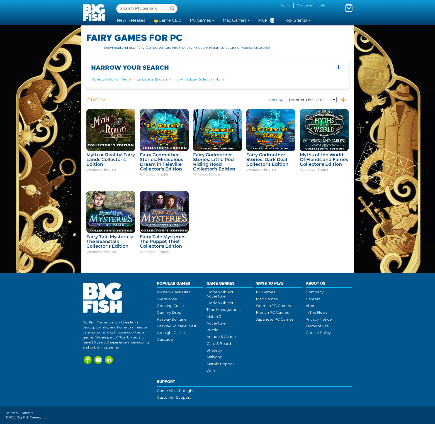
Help (322, 5)
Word (211, 370)
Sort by (303, 100)
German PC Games (273, 305)
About (311, 305)
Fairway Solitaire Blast (176, 326)
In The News (316, 312)
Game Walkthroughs (175, 390)
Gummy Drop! (169, 312)
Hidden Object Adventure (220, 294)
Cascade (165, 339)
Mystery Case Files (173, 292)
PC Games (265, 292)
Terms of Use (317, 326)
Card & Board (218, 343)
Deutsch (12, 413)
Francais (26, 413)
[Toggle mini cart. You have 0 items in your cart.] (349, 8)
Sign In (285, 5)
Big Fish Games (95, 12)
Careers (313, 299)
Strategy (214, 350)
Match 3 (213, 316)
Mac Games (267, 299)
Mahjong (214, 357)
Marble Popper (220, 364)
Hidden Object (220, 303)
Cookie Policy (318, 332)
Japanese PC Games (274, 319)
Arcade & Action (221, 336)
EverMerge (167, 299)
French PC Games (272, 312)
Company (305, 5)
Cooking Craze (170, 305)
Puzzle (212, 330)
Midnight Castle (171, 332)
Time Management (223, 309)
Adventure (216, 323)
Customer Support (174, 397)
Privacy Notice (319, 319)
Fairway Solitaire (172, 319)
